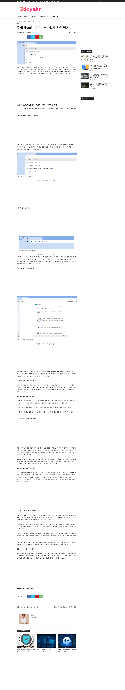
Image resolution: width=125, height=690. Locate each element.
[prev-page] (18, 655)
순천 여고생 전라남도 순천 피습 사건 (27, 607)
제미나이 (32, 588)
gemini (23, 588)
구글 (28, 588)
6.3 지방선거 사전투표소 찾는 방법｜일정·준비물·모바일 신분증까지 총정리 (99, 57)
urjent (22, 32)
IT (21, 21)
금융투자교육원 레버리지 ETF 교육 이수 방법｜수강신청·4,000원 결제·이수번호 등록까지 (98, 66)
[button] (106, 16)
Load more (94, 92)
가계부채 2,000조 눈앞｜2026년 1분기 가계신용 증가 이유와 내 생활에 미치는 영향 (99, 75)
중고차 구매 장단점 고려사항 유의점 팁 (65, 607)
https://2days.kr (34, 617)
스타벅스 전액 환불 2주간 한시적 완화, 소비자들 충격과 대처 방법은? (98, 85)
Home (18, 21)
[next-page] (21, 655)
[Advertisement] (76, 9)
